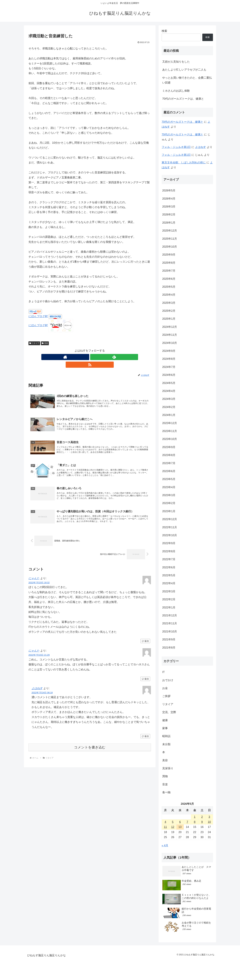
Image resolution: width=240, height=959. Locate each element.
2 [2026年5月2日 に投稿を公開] (202, 816)
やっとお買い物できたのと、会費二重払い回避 (187, 80)
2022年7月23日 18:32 (39, 581)
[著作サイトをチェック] (83, 357)
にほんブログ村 (38, 316)
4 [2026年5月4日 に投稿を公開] (165, 821)
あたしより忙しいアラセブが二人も (184, 69)
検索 (164, 30)
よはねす (37, 687)
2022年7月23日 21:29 (39, 654)
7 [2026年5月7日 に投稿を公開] (187, 821)
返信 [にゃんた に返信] (145, 640)
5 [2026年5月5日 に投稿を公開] (172, 821)
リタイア (34, 343)
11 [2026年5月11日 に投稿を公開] (165, 826)
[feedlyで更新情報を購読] (90, 357)
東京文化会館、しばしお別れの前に (184, 162)
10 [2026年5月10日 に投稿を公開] (209, 821)
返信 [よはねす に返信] (145, 735)
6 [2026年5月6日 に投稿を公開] (180, 821)
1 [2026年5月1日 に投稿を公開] (194, 816)
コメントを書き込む (89, 746)
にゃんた (33, 577)
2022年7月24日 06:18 (42, 691)
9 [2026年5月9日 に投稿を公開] (202, 821)
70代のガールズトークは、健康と (183, 98)
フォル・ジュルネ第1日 (176, 147)
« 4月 (165, 845)
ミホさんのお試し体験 (176, 90)
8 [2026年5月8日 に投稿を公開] (194, 821)
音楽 (45, 343)
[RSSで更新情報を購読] (97, 357)
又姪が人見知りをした (176, 61)
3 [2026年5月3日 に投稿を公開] (209, 816)
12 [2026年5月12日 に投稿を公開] (172, 826)
